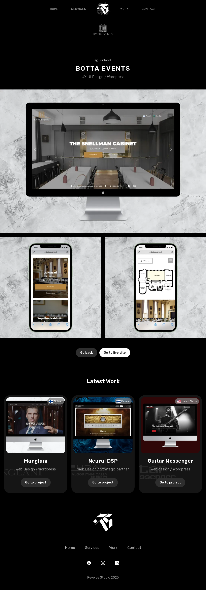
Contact (149, 9)
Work (124, 9)
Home (54, 9)
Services (78, 9)
